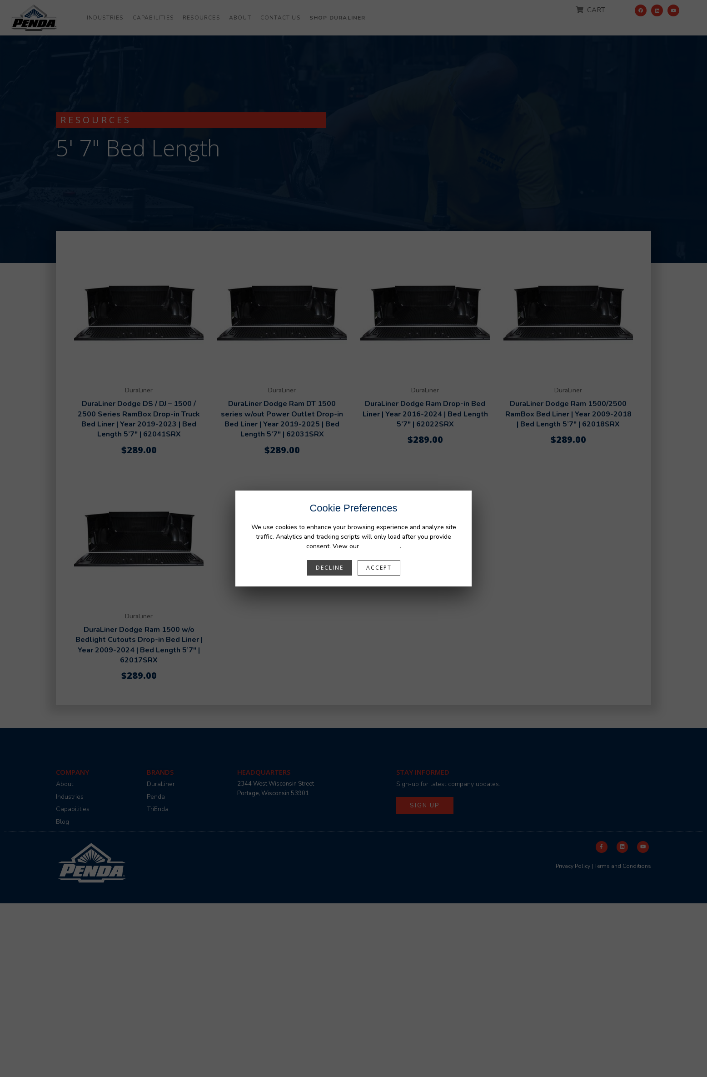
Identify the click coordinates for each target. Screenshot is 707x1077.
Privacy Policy (380, 546)
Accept (379, 567)
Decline (330, 567)
